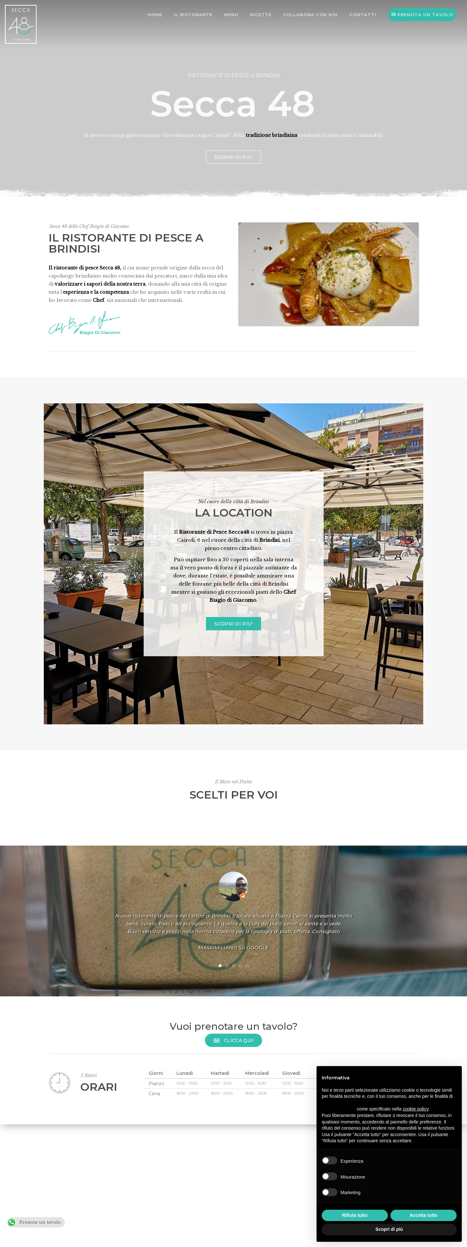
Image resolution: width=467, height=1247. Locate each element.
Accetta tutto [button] (423, 1215)
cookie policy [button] (415, 1108)
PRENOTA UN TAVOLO (422, 14)
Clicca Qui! (233, 1040)
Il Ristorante (193, 14)
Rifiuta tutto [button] (355, 1215)
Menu (231, 14)
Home (155, 14)
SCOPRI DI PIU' (233, 175)
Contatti (362, 14)
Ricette (260, 14)
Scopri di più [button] (389, 1229)
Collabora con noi (310, 14)
